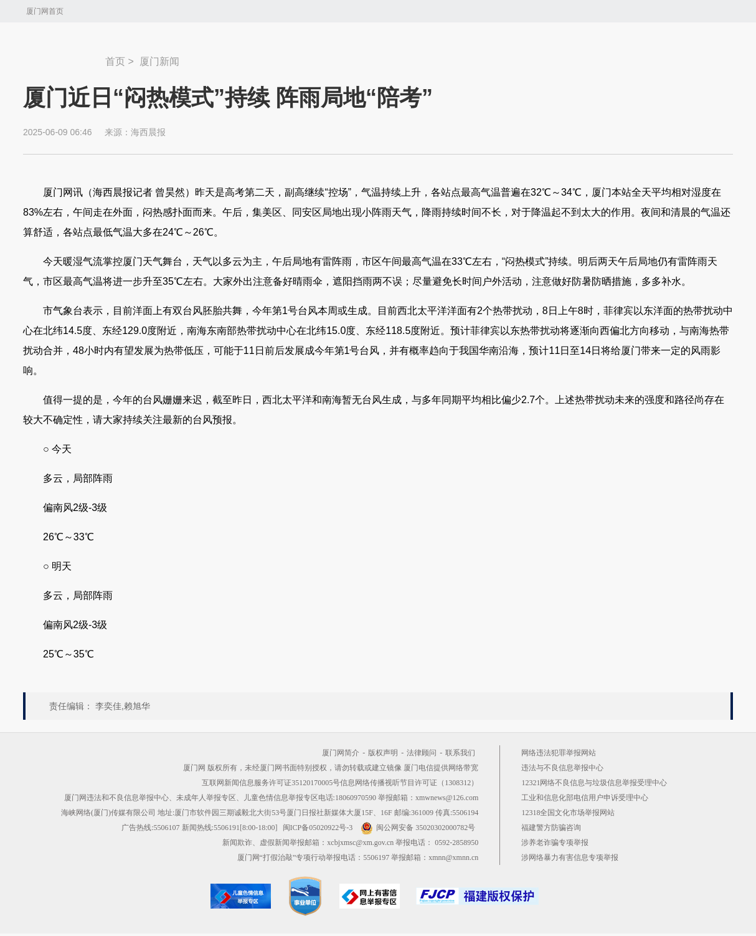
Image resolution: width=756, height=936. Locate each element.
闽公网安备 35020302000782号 (418, 827)
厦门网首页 (45, 11)
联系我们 (460, 752)
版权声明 (383, 752)
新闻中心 (64, 55)
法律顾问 (422, 752)
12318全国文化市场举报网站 (568, 812)
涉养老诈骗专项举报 (554, 842)
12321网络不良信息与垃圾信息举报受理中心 (594, 782)
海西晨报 (148, 132)
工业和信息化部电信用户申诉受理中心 (584, 797)
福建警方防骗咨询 (551, 827)
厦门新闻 (159, 61)
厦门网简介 (340, 752)
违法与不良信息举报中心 (562, 767)
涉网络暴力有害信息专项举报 (569, 857)
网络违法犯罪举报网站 (558, 752)
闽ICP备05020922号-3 (318, 827)
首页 (115, 61)
